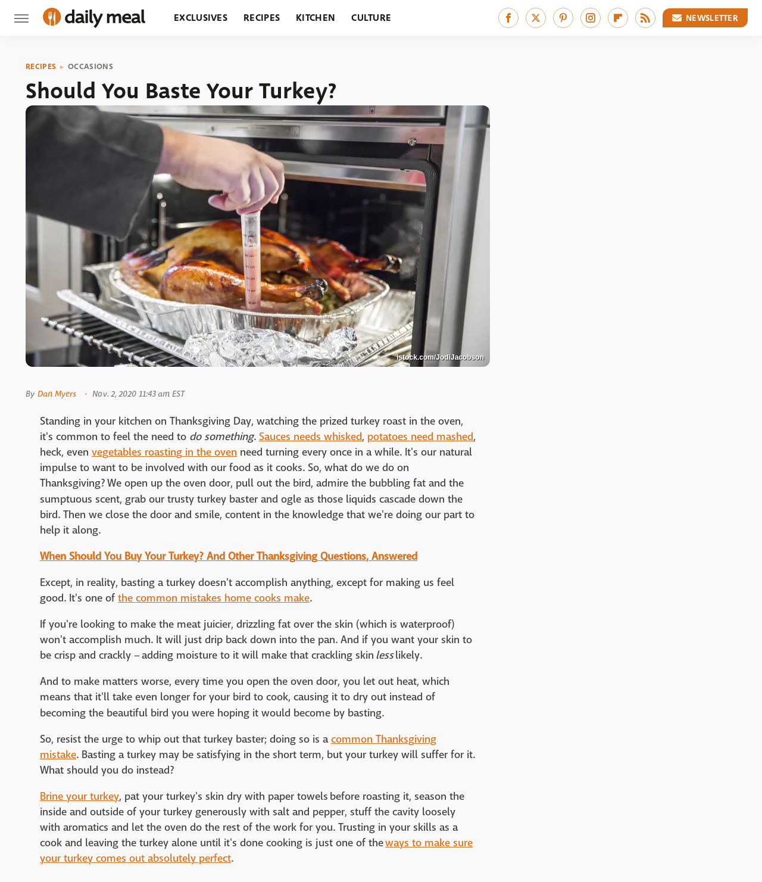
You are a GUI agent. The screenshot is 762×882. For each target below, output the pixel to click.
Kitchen (315, 17)
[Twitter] (536, 18)
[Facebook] (508, 18)
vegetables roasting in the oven (164, 452)
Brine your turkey (79, 796)
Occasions (90, 67)
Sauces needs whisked (310, 437)
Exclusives (200, 17)
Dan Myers (57, 393)
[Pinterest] (563, 18)
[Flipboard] (618, 18)
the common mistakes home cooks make (214, 598)
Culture (371, 17)
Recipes (261, 17)
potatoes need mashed (420, 437)
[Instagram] (590, 18)
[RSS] (645, 18)
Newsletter (705, 18)
